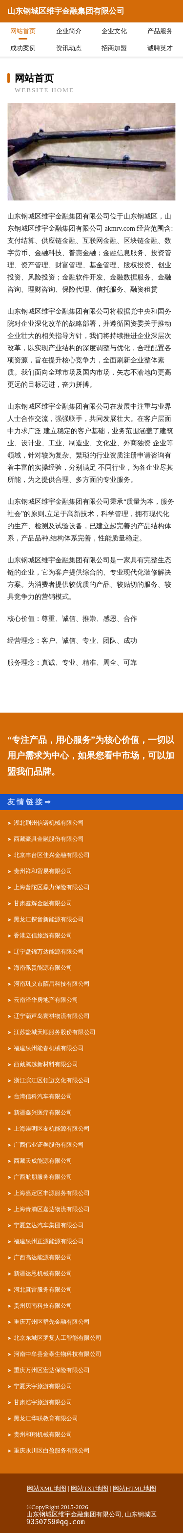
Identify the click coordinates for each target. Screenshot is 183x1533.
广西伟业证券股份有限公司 (49, 1144)
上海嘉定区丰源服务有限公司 (52, 1193)
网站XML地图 (46, 1488)
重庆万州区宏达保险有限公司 (52, 1370)
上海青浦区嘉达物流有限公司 (52, 1209)
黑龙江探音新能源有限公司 (49, 919)
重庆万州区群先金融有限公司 (52, 1321)
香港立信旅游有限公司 (43, 935)
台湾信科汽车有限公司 (43, 1096)
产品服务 (160, 31)
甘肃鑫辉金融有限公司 (43, 903)
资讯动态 (68, 48)
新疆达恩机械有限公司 (43, 1273)
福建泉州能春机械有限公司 (49, 1048)
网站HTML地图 (134, 1488)
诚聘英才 (160, 48)
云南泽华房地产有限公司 (46, 999)
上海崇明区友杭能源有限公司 (52, 1128)
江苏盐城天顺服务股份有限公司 (55, 1032)
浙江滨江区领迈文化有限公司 (52, 1080)
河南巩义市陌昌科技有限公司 (52, 983)
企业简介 (68, 31)
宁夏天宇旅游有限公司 (43, 1386)
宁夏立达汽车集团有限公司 (49, 1225)
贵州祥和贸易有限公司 (43, 871)
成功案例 (23, 48)
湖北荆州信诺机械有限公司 (49, 822)
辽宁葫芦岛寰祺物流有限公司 (52, 1016)
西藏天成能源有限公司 (43, 1160)
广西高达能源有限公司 (43, 1257)
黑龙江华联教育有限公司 (46, 1418)
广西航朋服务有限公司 (43, 1177)
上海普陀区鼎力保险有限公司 (52, 887)
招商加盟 (114, 48)
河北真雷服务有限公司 (43, 1289)
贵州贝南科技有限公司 (43, 1305)
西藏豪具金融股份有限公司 (49, 839)
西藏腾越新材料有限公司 (46, 1064)
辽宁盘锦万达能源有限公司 (49, 951)
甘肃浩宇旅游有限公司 (43, 1402)
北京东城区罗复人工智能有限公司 (58, 1337)
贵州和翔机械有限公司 (43, 1434)
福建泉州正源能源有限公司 (49, 1241)
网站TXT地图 (89, 1488)
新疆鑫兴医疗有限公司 (43, 1112)
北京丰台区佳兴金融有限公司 (52, 855)
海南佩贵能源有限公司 (43, 967)
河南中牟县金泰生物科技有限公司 (58, 1354)
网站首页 (23, 31)
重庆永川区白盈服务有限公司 (52, 1450)
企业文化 (114, 31)
